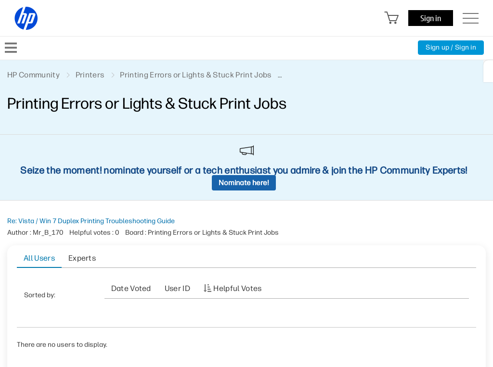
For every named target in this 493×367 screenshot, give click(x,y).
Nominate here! (244, 182)
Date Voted (131, 288)
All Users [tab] (39, 258)
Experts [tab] (82, 258)
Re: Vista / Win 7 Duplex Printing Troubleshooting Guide (91, 221)
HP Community (33, 74)
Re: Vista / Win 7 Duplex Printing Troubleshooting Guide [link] (385, 74)
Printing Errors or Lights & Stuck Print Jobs (195, 74)
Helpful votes (237, 288)
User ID (177, 288)
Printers (90, 74)
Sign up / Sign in (451, 47)
